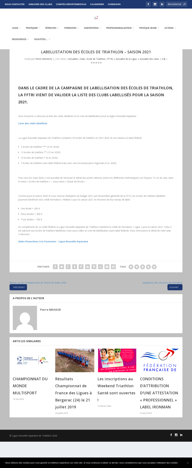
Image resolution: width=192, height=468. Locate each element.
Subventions (91, 37)
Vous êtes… (40, 48)
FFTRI (110, 85)
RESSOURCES (19, 48)
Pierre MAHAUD (43, 85)
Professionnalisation (118, 37)
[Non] (188, 462)
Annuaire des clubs (40, 4)
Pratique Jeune (148, 37)
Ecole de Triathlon (96, 85)
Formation (70, 37)
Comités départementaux (71, 4)
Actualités (73, 85)
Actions (168, 37)
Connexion (114, 4)
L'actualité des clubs (148, 85)
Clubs (82, 85)
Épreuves (50, 37)
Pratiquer (31, 37)
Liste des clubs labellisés (32, 149)
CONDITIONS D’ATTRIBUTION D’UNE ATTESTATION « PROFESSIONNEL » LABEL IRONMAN (159, 419)
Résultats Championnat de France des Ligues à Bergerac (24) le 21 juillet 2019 (73, 419)
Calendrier (97, 4)
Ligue (15, 37)
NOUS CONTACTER (15, 4)
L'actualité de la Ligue (125, 85)
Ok (183, 463)
